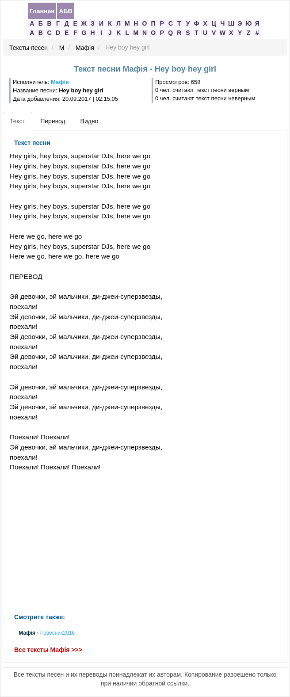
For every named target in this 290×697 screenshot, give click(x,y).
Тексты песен (28, 47)
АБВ (65, 11)
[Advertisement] (96, 543)
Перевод (52, 121)
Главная (42, 11)
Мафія (85, 47)
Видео (89, 121)
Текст (17, 121)
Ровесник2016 (57, 633)
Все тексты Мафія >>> (48, 650)
